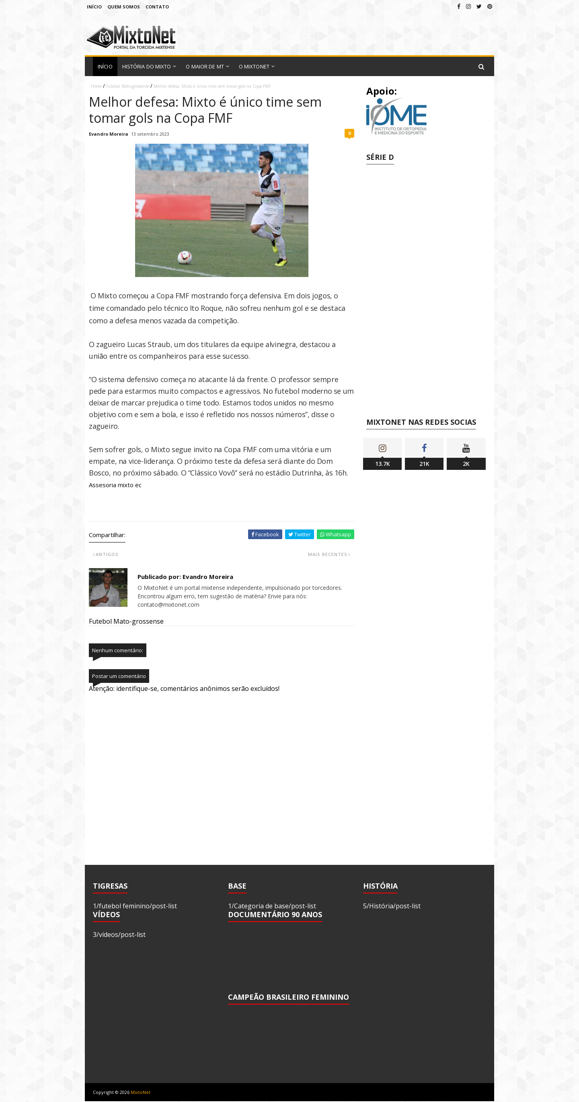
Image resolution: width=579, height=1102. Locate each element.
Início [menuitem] (105, 66)
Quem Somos (123, 7)
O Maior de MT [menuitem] (205, 66)
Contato (157, 7)
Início (94, 7)
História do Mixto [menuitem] (146, 66)
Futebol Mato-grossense (127, 86)
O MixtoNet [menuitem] (254, 66)
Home (96, 86)
